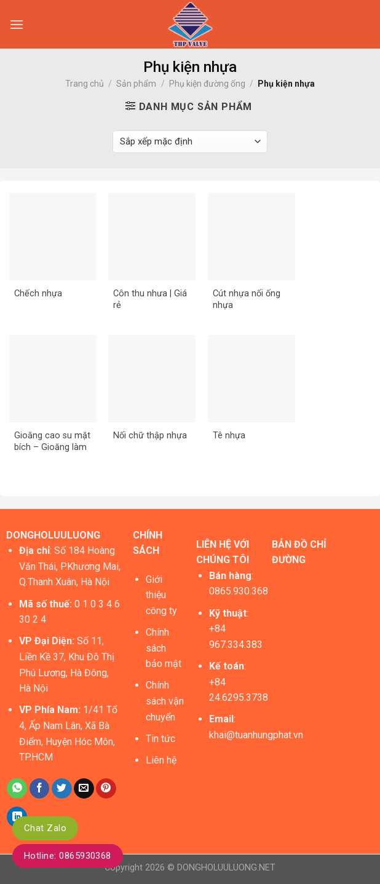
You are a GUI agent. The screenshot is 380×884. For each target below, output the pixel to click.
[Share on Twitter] (62, 788)
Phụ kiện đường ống (207, 84)
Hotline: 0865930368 (67, 855)
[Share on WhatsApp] (17, 788)
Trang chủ (84, 84)
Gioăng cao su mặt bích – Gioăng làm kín (52, 441)
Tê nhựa (229, 435)
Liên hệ (161, 760)
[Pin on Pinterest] (106, 788)
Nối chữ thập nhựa (150, 435)
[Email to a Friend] (84, 788)
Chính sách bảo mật (163, 647)
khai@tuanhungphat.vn (256, 735)
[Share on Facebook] (40, 788)
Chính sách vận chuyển (165, 700)
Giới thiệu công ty (161, 595)
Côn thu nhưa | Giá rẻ (150, 299)
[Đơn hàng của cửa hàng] (190, 142)
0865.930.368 (238, 591)
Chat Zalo (45, 828)
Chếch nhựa (38, 293)
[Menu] (16, 24)
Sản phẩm (136, 84)
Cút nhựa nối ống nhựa (246, 299)
